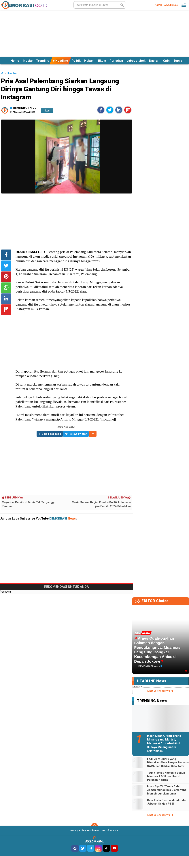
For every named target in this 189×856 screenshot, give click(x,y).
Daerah (154, 60)
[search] (99, 5)
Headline (60, 60)
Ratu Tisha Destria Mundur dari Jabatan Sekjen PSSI (167, 802)
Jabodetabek (135, 60)
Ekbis (102, 60)
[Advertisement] (94, 33)
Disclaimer (93, 830)
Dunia (178, 60)
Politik (76, 60)
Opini (166, 60)
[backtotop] (94, 826)
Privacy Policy (78, 830)
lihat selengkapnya (160, 691)
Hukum (89, 60)
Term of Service (109, 830)
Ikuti (47, 110)
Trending (42, 60)
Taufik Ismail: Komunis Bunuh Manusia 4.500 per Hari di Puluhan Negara (166, 776)
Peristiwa (116, 60)
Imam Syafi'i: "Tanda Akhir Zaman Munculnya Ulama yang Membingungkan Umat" (166, 790)
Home (15, 60)
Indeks (28, 60)
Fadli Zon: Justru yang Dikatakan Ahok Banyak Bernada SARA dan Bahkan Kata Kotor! (168, 762)
